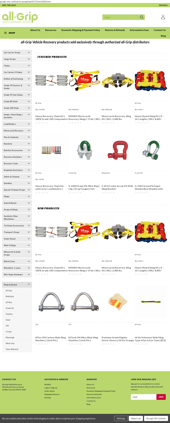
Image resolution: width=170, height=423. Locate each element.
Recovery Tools (11, 163)
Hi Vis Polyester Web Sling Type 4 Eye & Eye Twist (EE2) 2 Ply (150, 339)
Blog (163, 35)
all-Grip (9, 290)
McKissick (10, 296)
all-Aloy (9, 302)
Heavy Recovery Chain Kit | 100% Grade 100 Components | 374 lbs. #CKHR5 (51, 117)
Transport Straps (11, 232)
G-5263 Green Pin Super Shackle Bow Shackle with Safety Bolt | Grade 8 (149, 187)
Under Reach (10, 239)
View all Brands (12, 349)
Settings (121, 418)
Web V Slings (10, 245)
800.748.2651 (9, 5)
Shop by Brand (10, 285)
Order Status (49, 391)
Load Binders (10, 124)
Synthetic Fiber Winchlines (11, 217)
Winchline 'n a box (12, 268)
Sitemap (47, 398)
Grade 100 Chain (11, 108)
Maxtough (10, 337)
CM (7, 326)
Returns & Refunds (115, 30)
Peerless (9, 314)
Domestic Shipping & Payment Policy (80, 30)
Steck (8, 320)
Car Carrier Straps (12, 52)
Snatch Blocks (10, 203)
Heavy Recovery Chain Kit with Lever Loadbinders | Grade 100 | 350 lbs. (49, 187)
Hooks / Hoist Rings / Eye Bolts (13, 116)
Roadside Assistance (13, 170)
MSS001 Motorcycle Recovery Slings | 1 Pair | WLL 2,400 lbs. (84, 117)
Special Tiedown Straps (14, 190)
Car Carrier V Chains (13, 72)
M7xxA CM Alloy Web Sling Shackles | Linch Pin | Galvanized (83, 339)
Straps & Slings (11, 209)
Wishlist (163, 5)
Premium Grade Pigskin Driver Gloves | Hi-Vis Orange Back (118, 339)
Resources (50, 30)
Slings (6, 196)
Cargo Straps (10, 59)
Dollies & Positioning (13, 79)
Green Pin (10, 308)
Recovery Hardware (13, 157)
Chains (7, 66)
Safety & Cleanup (11, 177)
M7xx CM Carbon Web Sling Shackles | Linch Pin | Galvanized (50, 339)
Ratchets (8, 144)
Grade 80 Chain (11, 101)
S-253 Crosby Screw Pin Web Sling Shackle (117, 187)
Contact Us (160, 30)
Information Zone (139, 30)
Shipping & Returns (51, 394)
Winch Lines (9, 261)
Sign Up (54, 388)
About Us (90, 384)
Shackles (8, 183)
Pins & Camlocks (11, 137)
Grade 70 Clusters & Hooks (13, 86)
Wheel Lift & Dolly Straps (12, 253)
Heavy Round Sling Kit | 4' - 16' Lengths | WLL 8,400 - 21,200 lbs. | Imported (149, 117)
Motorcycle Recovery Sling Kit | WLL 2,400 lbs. (116, 117)
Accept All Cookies (156, 418)
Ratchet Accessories (13, 150)
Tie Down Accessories (14, 225)
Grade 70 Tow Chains (13, 95)
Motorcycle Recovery (13, 130)
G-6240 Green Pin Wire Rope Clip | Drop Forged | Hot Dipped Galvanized (84, 187)
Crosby (9, 331)
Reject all (136, 418)
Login (46, 388)
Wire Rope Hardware (13, 274)
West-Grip (10, 343)
